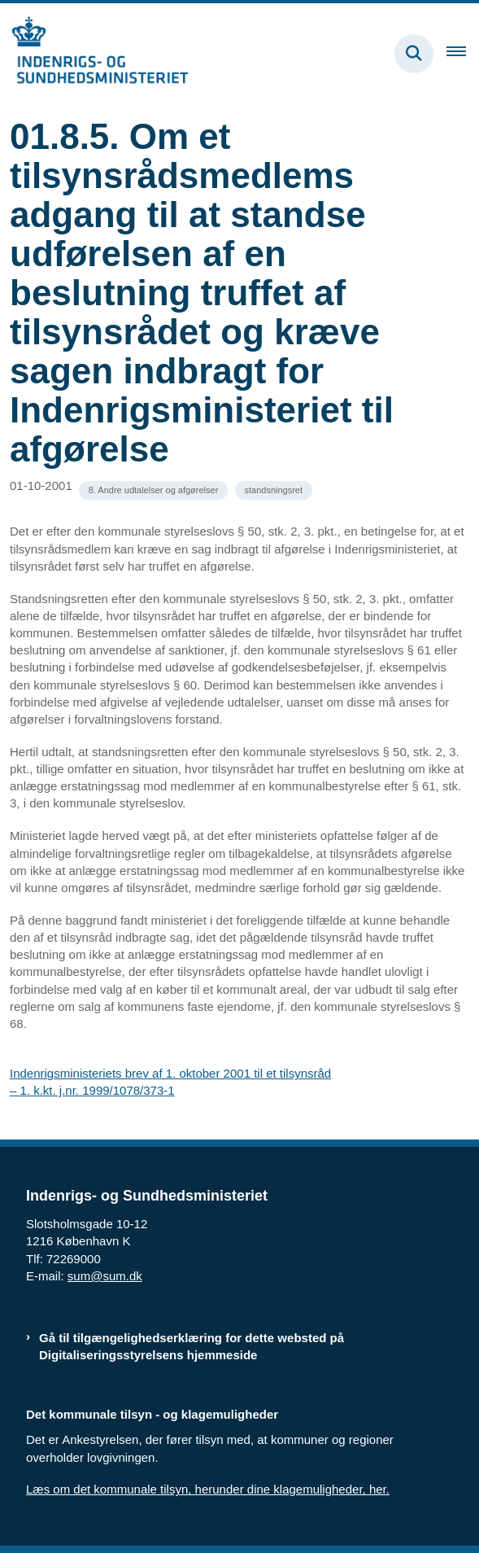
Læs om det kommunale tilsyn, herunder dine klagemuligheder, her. (208, 1489)
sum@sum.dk (104, 1276)
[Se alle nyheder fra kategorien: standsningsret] (274, 490)
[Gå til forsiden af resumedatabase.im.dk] (94, 53)
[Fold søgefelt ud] (413, 53)
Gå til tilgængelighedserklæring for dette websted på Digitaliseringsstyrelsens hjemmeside (191, 1346)
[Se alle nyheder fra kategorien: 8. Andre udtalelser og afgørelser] (154, 490)
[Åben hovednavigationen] (462, 54)
